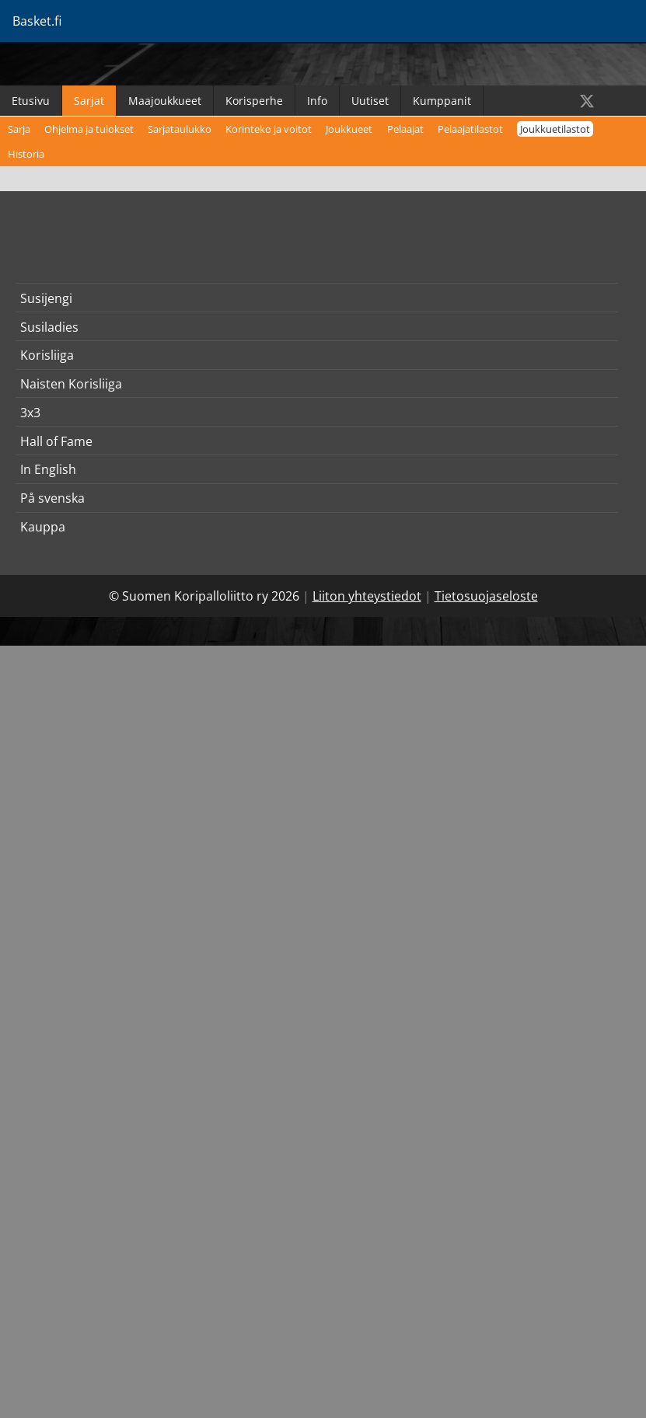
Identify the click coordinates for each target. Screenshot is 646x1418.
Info (317, 100)
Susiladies (49, 327)
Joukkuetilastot (555, 129)
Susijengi (46, 298)
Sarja (19, 129)
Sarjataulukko (179, 129)
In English (48, 469)
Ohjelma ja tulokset (89, 129)
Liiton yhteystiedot (367, 595)
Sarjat (89, 100)
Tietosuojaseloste (486, 595)
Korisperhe (254, 100)
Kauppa (42, 526)
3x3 (30, 412)
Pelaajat (405, 129)
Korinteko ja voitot (268, 129)
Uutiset (370, 100)
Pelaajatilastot (470, 129)
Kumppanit (442, 100)
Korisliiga (47, 355)
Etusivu (31, 100)
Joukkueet (349, 129)
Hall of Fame (56, 441)
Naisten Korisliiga (71, 383)
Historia (26, 154)
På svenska (52, 498)
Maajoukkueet (164, 100)
